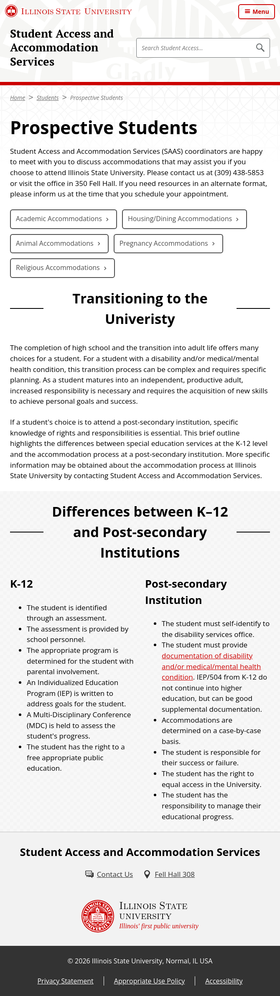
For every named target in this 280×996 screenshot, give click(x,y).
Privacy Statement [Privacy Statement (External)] (65, 981)
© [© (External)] (70, 960)
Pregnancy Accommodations (164, 243)
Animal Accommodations (55, 243)
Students (48, 98)
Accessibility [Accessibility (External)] (223, 981)
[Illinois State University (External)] (68, 11)
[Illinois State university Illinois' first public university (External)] (140, 916)
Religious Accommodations (58, 267)
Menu (260, 11)
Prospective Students (96, 98)
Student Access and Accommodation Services (62, 47)
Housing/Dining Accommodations (180, 218)
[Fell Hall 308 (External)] (169, 874)
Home (17, 98)
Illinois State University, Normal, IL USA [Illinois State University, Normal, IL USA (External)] (152, 960)
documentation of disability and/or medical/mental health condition (211, 666)
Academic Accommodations (59, 218)
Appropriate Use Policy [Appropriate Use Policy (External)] (149, 981)
